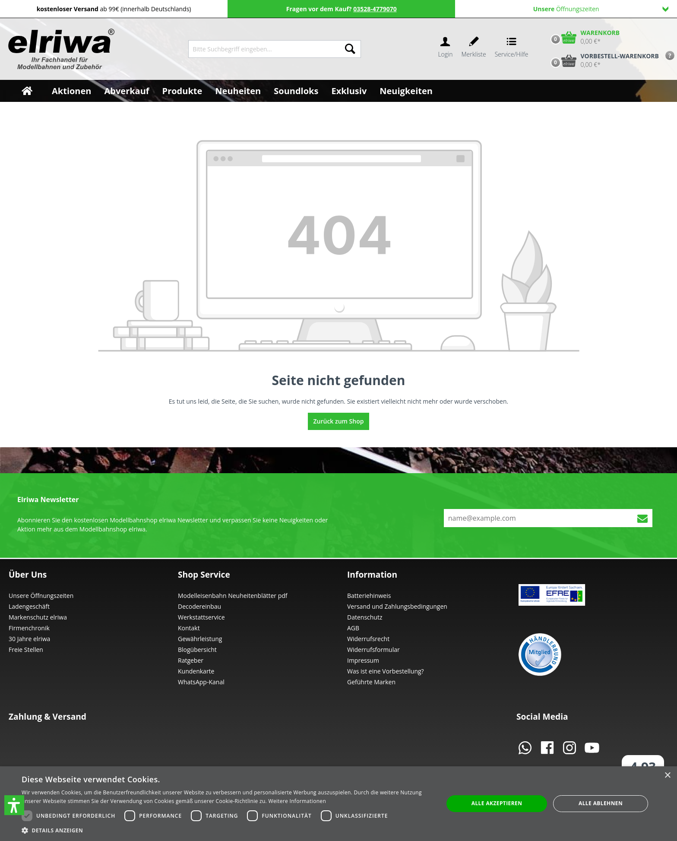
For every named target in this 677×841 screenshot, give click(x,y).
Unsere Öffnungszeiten (41, 595)
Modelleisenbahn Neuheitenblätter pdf (233, 595)
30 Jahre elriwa (29, 639)
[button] (14, 805)
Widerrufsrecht (368, 639)
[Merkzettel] (474, 49)
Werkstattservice (201, 617)
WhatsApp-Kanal (201, 682)
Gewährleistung (200, 639)
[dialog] (338, 803)
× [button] (667, 775)
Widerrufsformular (373, 649)
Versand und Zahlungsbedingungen (397, 606)
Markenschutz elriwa (38, 617)
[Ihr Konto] (445, 49)
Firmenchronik (29, 628)
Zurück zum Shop (338, 421)
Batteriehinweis (369, 595)
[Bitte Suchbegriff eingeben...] (264, 49)
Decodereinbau (199, 606)
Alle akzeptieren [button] (496, 803)
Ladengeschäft (29, 606)
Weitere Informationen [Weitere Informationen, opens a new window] (297, 801)
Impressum (363, 660)
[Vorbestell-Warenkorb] (602, 60)
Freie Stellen (26, 649)
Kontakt (189, 628)
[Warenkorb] (583, 37)
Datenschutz (364, 617)
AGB (353, 628)
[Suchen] (350, 49)
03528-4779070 (375, 9)
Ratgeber (190, 660)
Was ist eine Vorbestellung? (385, 671)
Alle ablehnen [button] (601, 803)
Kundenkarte (196, 671)
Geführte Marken (371, 682)
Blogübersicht (197, 649)
